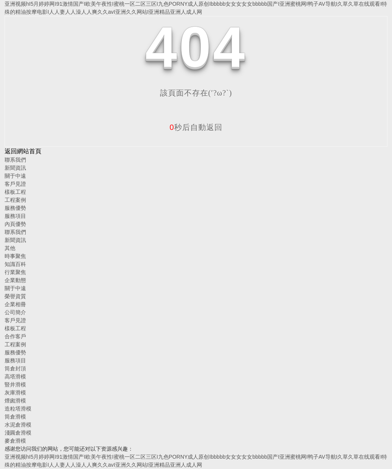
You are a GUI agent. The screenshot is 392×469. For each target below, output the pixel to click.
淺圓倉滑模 (18, 433)
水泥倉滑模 (18, 425)
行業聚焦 (15, 272)
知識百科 (15, 264)
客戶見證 (15, 184)
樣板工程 (15, 192)
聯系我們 (15, 160)
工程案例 (15, 200)
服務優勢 (15, 208)
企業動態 (15, 280)
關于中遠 (15, 176)
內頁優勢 (15, 224)
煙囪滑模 (15, 401)
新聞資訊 (15, 168)
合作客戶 (15, 336)
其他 (10, 248)
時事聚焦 (15, 256)
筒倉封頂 (15, 368)
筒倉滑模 (15, 417)
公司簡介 (15, 312)
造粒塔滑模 (18, 409)
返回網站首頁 (23, 151)
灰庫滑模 (15, 392)
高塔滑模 (15, 376)
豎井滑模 (15, 384)
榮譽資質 (15, 296)
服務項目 (15, 216)
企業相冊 (15, 304)
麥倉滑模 (15, 441)
